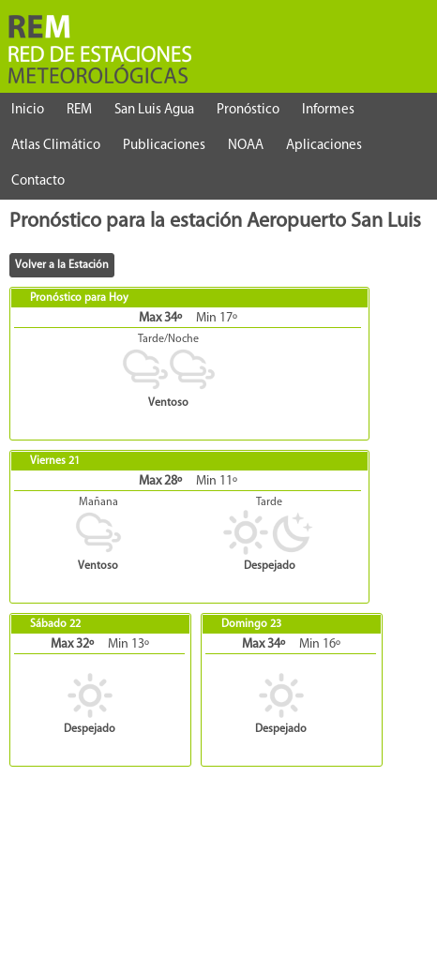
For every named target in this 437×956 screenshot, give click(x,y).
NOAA (246, 146)
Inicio (27, 110)
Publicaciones (164, 146)
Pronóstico (248, 110)
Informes (328, 110)
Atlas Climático (55, 146)
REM (79, 110)
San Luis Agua (154, 110)
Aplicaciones (324, 146)
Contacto (38, 181)
